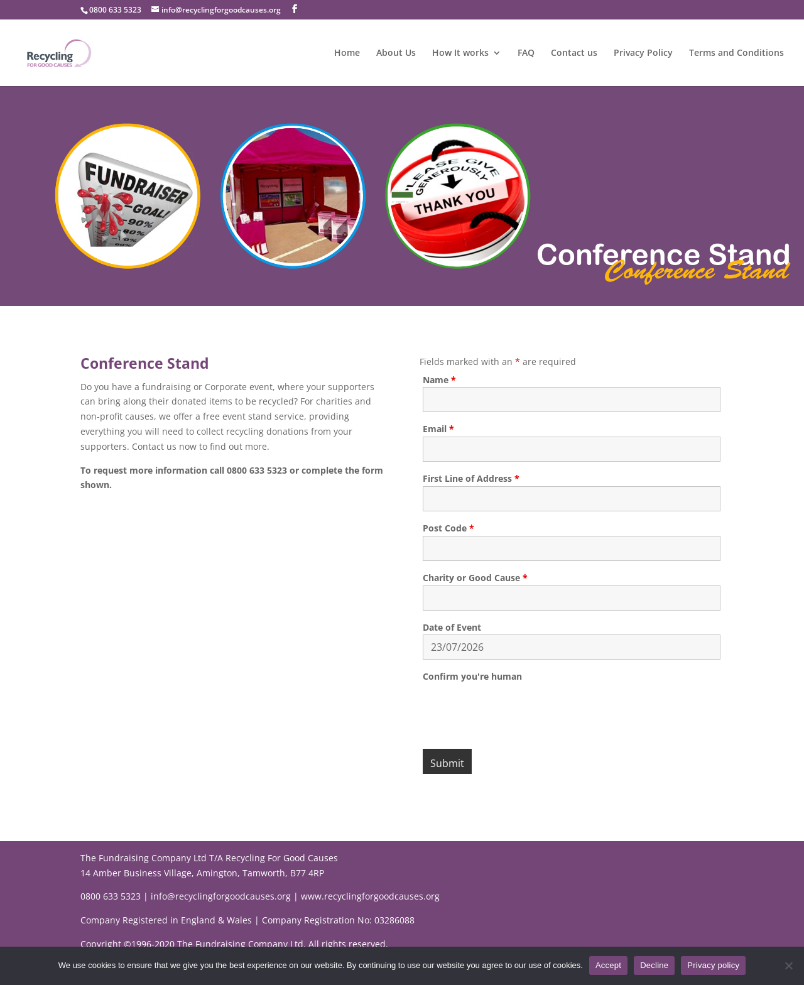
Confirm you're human (472, 676)
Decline (654, 965)
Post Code (448, 528)
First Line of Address (471, 478)
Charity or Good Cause (475, 578)
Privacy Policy (643, 53)
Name (439, 380)
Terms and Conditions (736, 53)
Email (438, 429)
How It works (460, 53)
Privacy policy (713, 965)
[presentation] (518, 708)
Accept (608, 965)
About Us (396, 53)
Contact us (574, 53)
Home (347, 53)
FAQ (526, 53)
